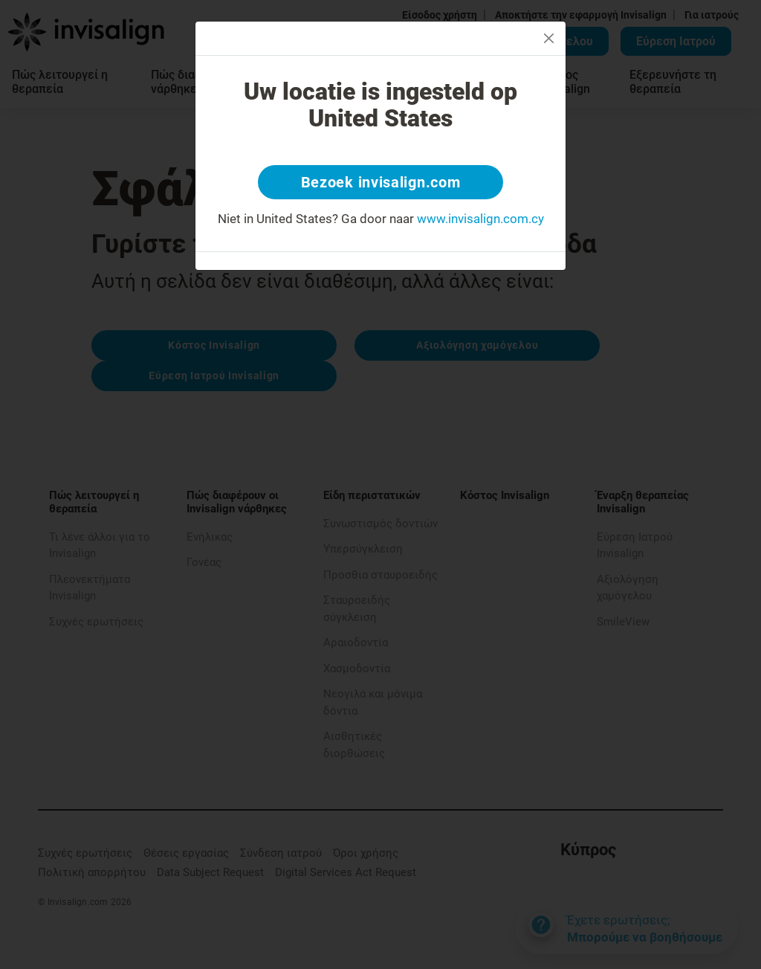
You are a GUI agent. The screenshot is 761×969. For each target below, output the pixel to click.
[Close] (549, 38)
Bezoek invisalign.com (381, 182)
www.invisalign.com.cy (480, 218)
